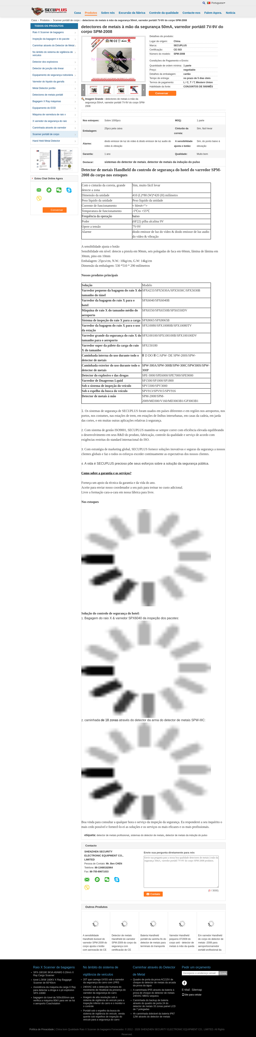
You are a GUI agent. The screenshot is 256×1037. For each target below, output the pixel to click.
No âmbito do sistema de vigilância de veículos (52, 54)
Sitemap (197, 989)
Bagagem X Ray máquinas (46, 101)
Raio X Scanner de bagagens (48, 32)
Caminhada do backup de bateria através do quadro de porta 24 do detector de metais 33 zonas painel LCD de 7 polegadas (154, 1005)
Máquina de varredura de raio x (49, 114)
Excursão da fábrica (132, 12)
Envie (223, 973)
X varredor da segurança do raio (49, 121)
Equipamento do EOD (44, 108)
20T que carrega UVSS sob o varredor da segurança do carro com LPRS (103, 981)
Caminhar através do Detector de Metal (53, 45)
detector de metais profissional (113, 835)
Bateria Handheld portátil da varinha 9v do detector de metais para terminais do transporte (153, 941)
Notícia (230, 12)
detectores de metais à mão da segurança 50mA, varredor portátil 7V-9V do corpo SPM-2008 (115, 103)
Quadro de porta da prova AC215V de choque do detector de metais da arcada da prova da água (154, 982)
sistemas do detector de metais (147, 835)
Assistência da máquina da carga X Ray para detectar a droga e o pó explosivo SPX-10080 (54, 990)
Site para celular (192, 994)
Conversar (164, 93)
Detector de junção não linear (48, 68)
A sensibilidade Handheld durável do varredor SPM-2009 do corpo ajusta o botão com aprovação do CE (95, 942)
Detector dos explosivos (45, 61)
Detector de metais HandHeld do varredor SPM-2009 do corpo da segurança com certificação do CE (124, 942)
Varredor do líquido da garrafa (48, 81)
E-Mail (186, 989)
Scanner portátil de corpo (66, 20)
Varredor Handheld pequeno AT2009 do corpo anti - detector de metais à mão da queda (181, 941)
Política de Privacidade (42, 1029)
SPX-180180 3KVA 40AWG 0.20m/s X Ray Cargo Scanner (53, 974)
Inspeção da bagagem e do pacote (50, 39)
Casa (77, 12)
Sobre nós (108, 12)
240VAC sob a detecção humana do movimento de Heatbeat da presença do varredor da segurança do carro (104, 990)
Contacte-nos (191, 12)
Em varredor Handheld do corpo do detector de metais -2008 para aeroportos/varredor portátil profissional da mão (211, 944)
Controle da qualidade (163, 12)
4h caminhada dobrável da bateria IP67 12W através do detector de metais (154, 1015)
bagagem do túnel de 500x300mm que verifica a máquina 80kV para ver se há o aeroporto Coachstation (54, 1000)
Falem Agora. (213, 12)
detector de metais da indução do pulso (186, 835)
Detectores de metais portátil (47, 94)
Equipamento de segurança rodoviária (52, 75)
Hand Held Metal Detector (46, 140)
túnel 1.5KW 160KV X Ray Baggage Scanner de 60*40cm (52, 981)
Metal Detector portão (43, 88)
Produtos (91, 12)
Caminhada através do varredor (49, 127)
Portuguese (218, 3)
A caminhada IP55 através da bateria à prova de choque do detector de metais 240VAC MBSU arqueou (153, 993)
